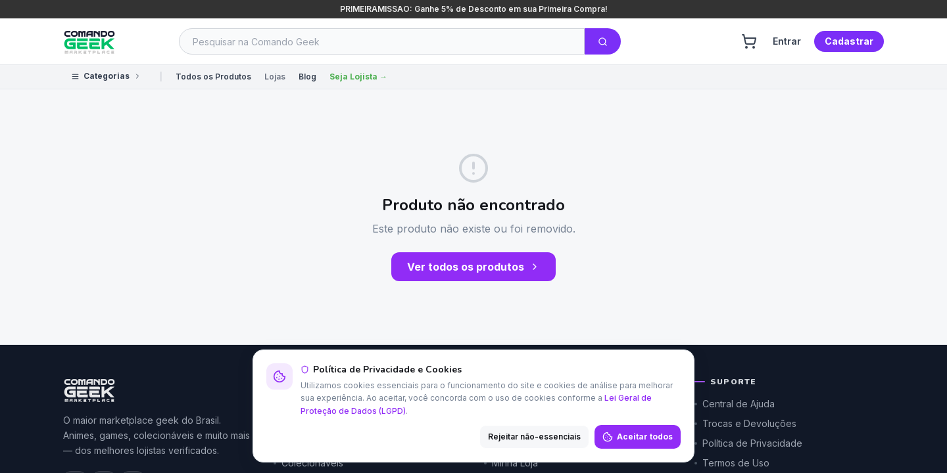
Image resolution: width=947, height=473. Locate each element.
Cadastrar (849, 41)
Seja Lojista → (358, 76)
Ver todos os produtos (473, 266)
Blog (307, 76)
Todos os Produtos (213, 76)
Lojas (274, 76)
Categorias (106, 76)
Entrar (787, 41)
